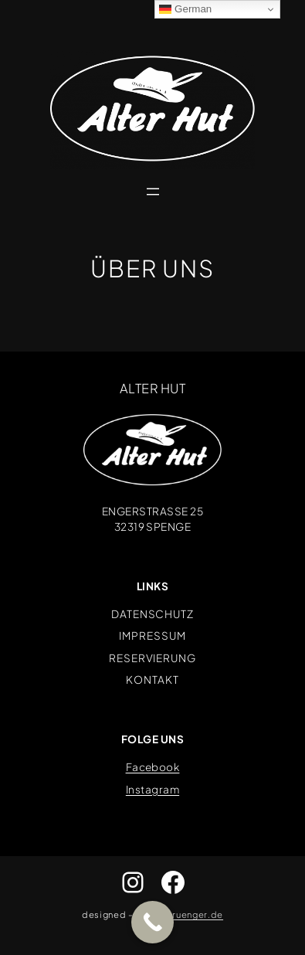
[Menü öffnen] (153, 191)
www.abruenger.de (179, 914)
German (185, 9)
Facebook (153, 766)
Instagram (152, 789)
